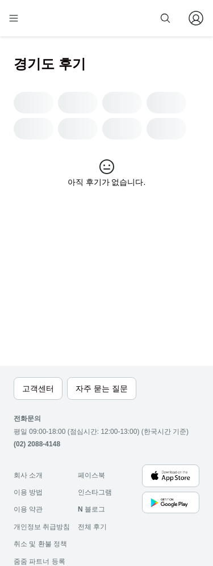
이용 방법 (28, 492)
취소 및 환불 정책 (40, 544)
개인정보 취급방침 (42, 527)
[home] (50, 18)
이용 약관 (28, 509)
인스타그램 (95, 492)
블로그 (91, 509)
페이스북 (91, 475)
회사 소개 (28, 475)
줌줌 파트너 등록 (39, 561)
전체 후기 (92, 527)
